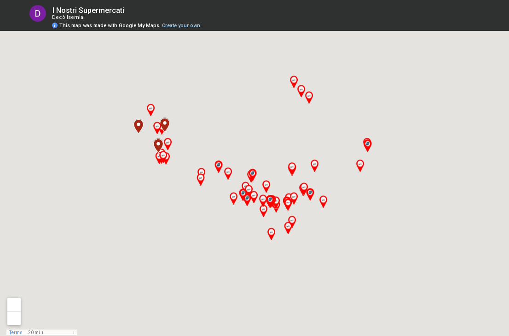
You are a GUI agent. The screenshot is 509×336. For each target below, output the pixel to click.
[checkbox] (131, 10)
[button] (360, 165)
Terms (16, 332)
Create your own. (182, 26)
